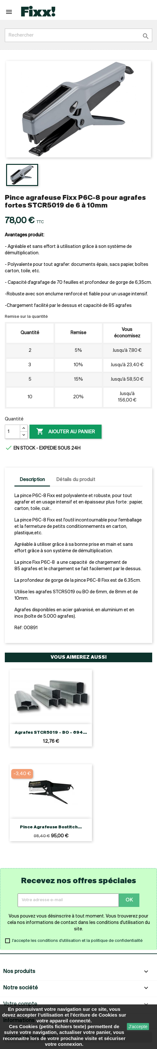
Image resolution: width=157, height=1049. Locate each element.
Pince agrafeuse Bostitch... (51, 827)
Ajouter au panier (65, 431)
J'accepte (137, 1026)
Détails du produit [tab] (75, 479)
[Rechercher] (78, 35)
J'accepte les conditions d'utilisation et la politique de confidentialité (77, 940)
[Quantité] (12, 432)
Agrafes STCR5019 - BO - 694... (51, 732)
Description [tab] (32, 479)
